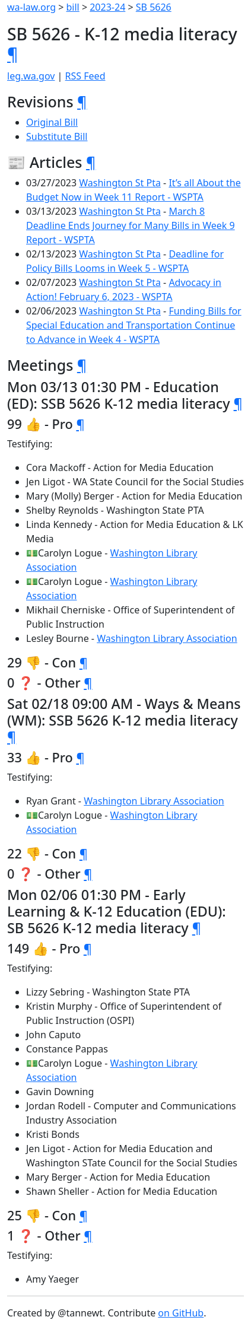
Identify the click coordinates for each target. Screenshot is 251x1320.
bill (73, 7)
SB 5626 (153, 7)
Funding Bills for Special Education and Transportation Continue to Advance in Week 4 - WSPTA (134, 325)
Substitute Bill (57, 136)
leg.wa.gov (31, 75)
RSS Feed (85, 75)
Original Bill (52, 122)
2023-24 (107, 7)
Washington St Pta (120, 182)
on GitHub (181, 1312)
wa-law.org (31, 7)
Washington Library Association (167, 638)
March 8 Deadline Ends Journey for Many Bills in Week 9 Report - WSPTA (130, 225)
